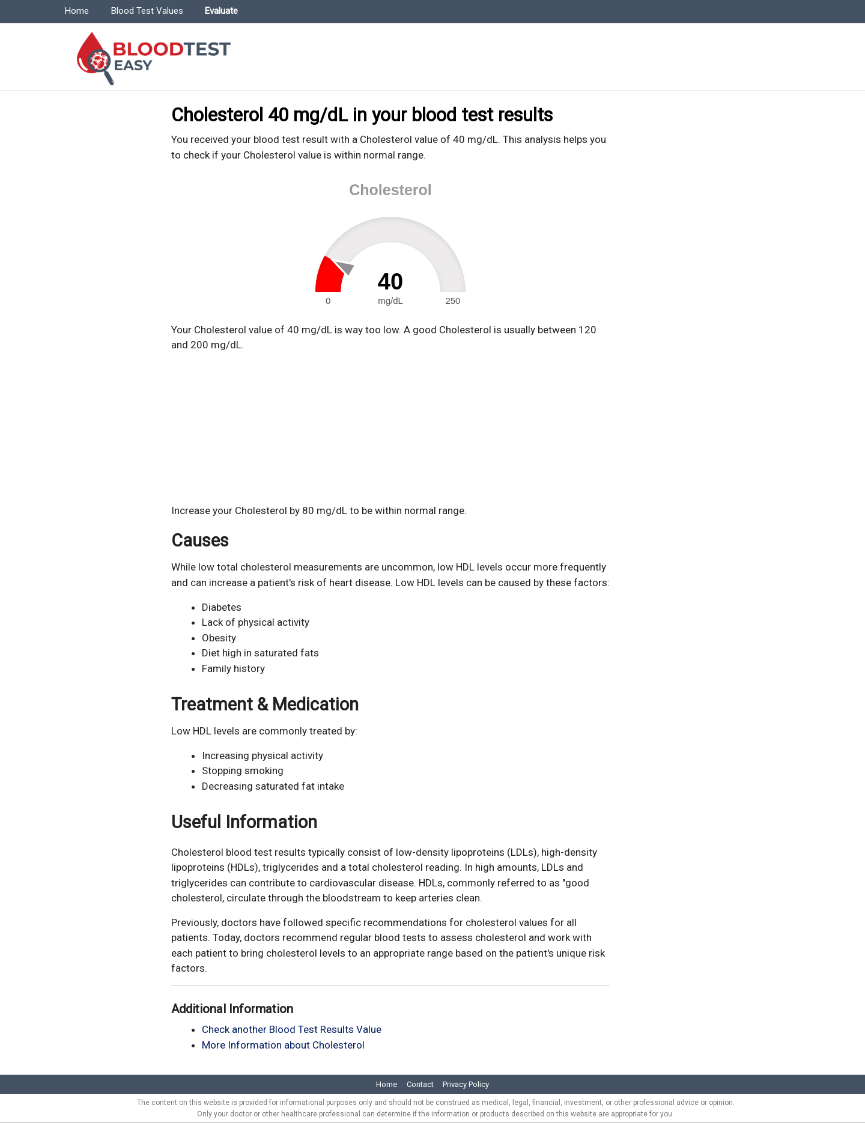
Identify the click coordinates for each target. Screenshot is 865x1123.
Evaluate (221, 10)
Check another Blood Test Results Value (291, 1029)
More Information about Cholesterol (283, 1045)
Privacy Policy (466, 1084)
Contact (420, 1084)
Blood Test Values (147, 10)
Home (77, 10)
